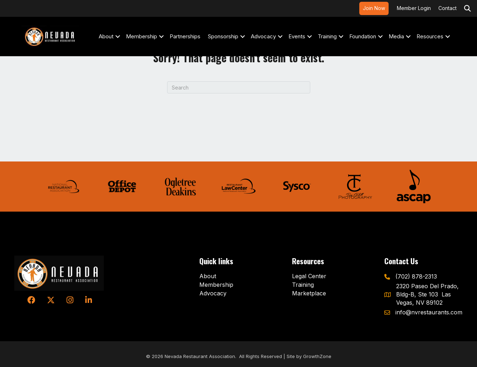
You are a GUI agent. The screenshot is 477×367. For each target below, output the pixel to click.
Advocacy (263, 36)
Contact (447, 8)
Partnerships (185, 36)
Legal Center (309, 276)
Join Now (374, 8)
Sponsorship (223, 36)
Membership (141, 36)
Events (296, 36)
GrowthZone (317, 356)
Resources (430, 36)
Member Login (414, 8)
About (106, 36)
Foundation (362, 36)
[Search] (238, 87)
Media (396, 36)
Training (327, 36)
